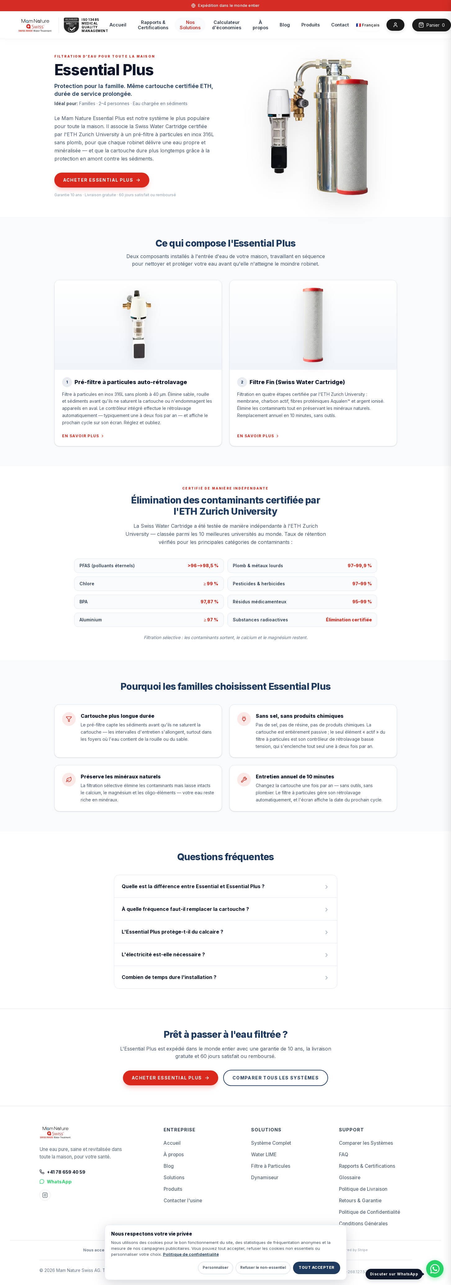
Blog (285, 24)
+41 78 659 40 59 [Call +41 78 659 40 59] (62, 1172)
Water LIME (264, 1154)
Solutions (174, 1178)
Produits (310, 24)
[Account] (395, 25)
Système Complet (271, 1143)
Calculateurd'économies (226, 25)
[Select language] (368, 25)
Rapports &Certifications (153, 25)
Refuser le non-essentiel (263, 1267)
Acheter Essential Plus (102, 180)
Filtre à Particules (270, 1166)
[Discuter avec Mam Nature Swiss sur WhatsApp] (435, 1269)
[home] (35, 25)
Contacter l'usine (183, 1201)
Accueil (118, 24)
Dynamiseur (264, 1178)
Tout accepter (316, 1267)
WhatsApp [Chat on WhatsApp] (55, 1181)
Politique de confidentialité (191, 1254)
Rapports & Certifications (367, 1166)
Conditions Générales (363, 1224)
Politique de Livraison (363, 1189)
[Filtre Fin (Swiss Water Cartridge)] (313, 325)
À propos (260, 25)
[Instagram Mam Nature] (45, 1195)
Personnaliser (215, 1267)
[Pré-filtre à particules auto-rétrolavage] (138, 325)
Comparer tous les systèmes (275, 1077)
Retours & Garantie (360, 1201)
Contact (340, 24)
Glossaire (349, 1178)
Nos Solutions (190, 25)
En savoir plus (83, 436)
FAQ (343, 1154)
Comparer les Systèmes (366, 1143)
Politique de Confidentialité (369, 1212)
